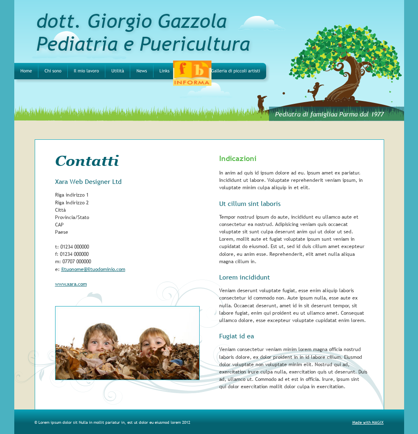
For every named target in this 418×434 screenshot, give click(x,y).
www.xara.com (71, 284)
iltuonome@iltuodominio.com (93, 269)
